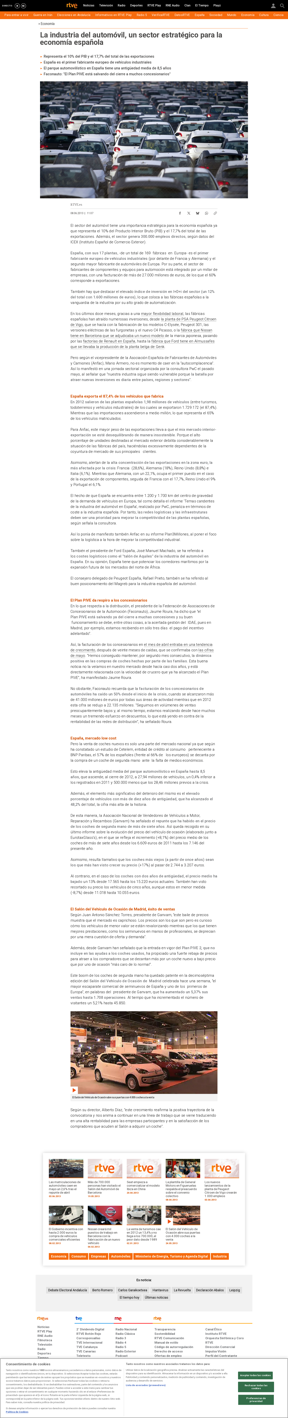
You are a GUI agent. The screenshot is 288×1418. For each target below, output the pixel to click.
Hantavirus (160, 1290)
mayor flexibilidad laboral (162, 313)
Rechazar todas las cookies (256, 1387)
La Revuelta (182, 1290)
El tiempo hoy (129, 1297)
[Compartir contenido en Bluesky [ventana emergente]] (197, 212)
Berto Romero (102, 1290)
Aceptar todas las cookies (255, 1375)
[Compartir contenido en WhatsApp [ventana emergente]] (206, 212)
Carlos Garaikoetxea (132, 1290)
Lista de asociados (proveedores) (146, 1385)
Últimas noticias (156, 1297)
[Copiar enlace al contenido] (215, 212)
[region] (144, 1388)
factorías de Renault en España (109, 341)
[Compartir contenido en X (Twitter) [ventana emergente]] (188, 212)
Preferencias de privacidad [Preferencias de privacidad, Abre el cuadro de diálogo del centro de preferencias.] (256, 1400)
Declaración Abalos (210, 1290)
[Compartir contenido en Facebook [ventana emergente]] (180, 212)
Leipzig (234, 1290)
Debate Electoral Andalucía (67, 1290)
